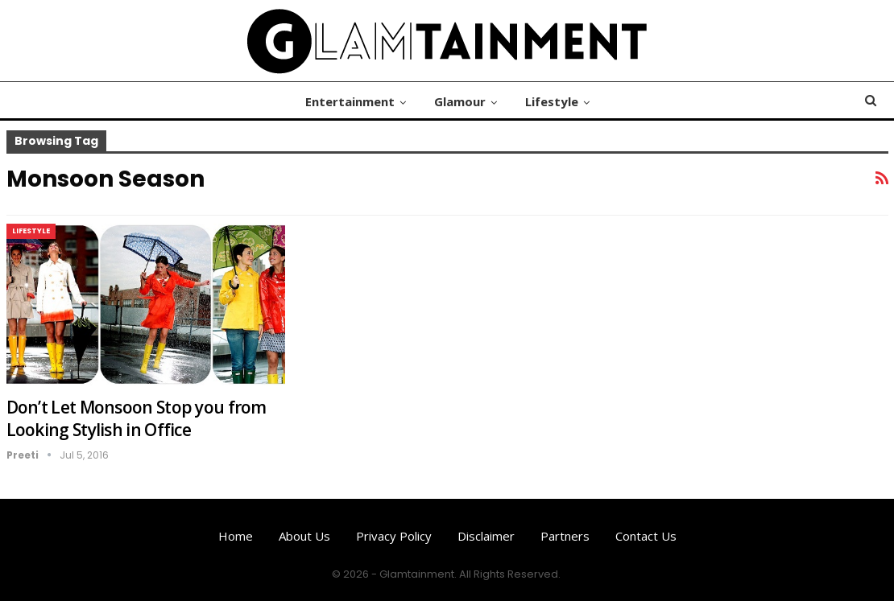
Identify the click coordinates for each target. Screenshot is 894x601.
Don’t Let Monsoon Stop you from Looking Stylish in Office (136, 418)
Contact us (646, 536)
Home (235, 536)
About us (304, 536)
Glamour (460, 101)
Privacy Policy (394, 536)
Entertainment (350, 101)
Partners (565, 536)
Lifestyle (551, 101)
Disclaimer (486, 536)
